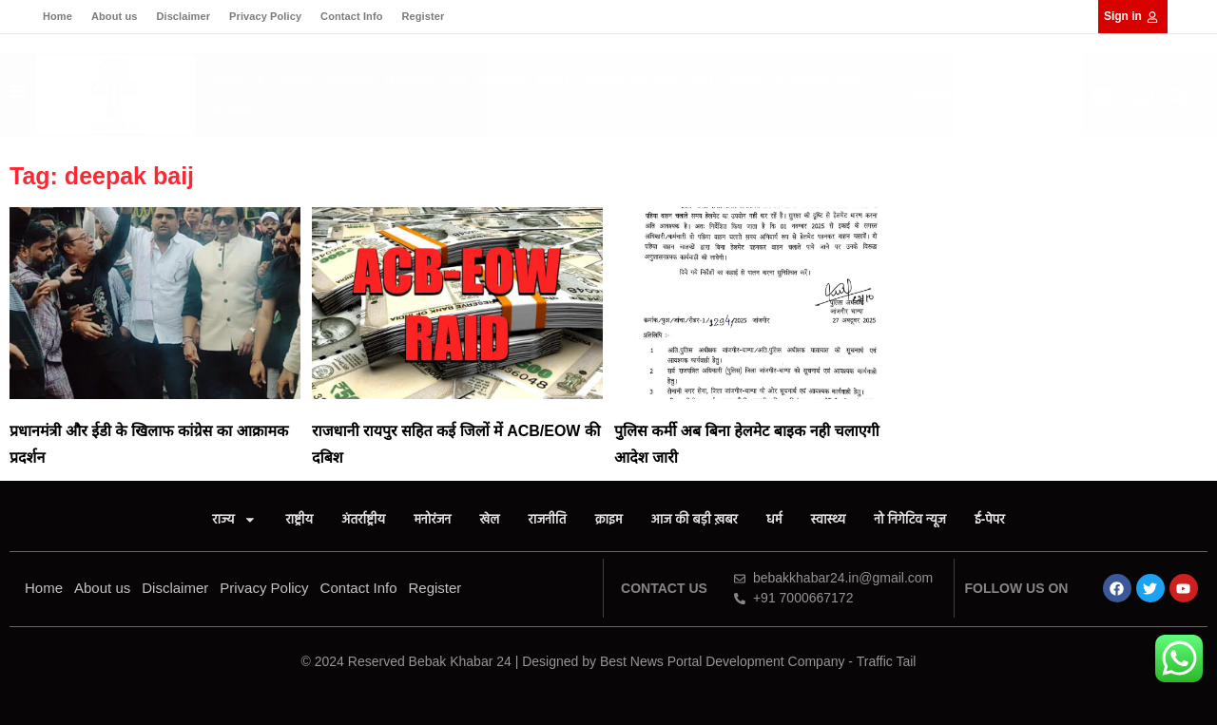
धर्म (703, 79)
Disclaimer (183, 16)
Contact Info (351, 16)
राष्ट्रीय (294, 79)
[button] (1178, 97)
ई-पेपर (233, 111)
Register (422, 16)
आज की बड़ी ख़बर (631, 79)
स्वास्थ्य (743, 79)
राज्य (241, 79)
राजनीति (501, 79)
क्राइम (552, 79)
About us (114, 16)
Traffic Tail (887, 661)
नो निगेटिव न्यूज (817, 79)
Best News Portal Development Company (722, 661)
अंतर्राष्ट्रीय (347, 79)
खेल (455, 79)
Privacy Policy (265, 16)
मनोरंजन (408, 79)
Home (57, 16)
